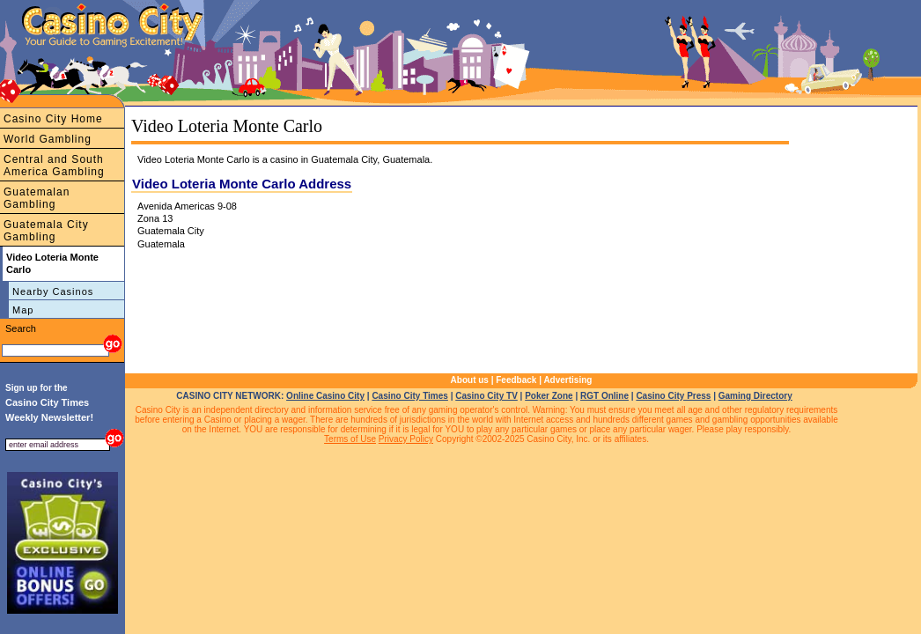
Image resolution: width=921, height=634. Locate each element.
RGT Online (604, 396)
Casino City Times (410, 396)
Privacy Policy (406, 439)
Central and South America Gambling (54, 165)
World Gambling (48, 139)
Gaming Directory (755, 396)
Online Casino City (325, 396)
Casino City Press (673, 396)
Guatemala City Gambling (46, 230)
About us (470, 380)
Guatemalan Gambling (37, 198)
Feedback (516, 380)
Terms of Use (350, 439)
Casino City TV (486, 396)
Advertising (567, 380)
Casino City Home (53, 119)
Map (22, 310)
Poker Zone (548, 396)
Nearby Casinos (52, 291)
